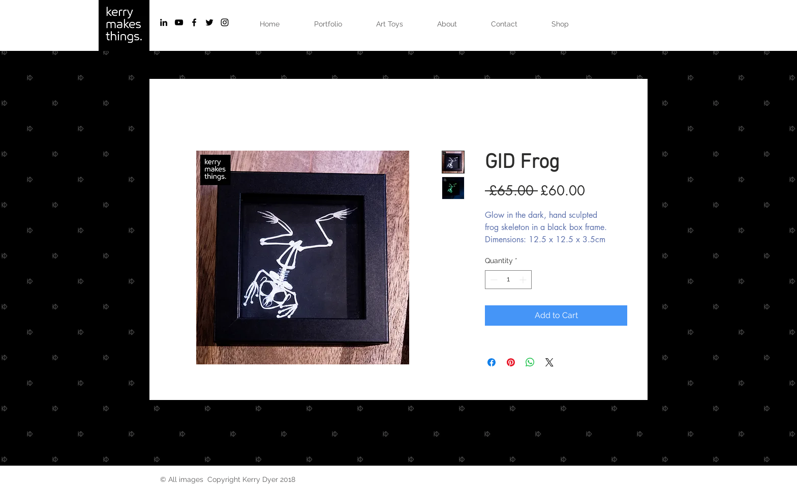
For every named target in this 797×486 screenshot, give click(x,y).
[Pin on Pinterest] (511, 362)
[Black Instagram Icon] (225, 22)
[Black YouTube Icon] (179, 22)
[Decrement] (492, 280)
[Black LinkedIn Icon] (164, 22)
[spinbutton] (508, 280)
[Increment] (523, 280)
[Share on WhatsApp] (530, 362)
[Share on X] (549, 362)
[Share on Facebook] (491, 362)
